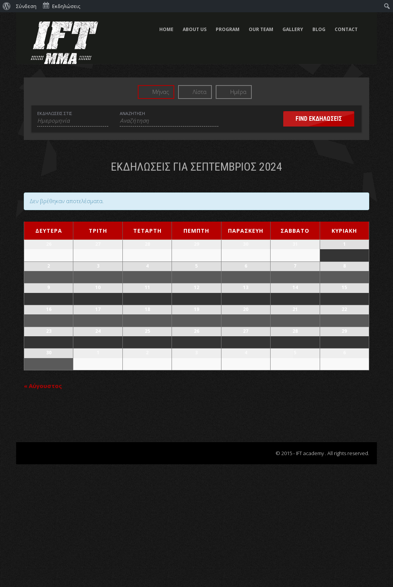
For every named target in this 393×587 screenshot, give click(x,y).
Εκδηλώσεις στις (54, 113)
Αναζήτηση (132, 113)
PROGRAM (227, 29)
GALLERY (292, 29)
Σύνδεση (26, 6)
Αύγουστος (43, 508)
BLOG (318, 29)
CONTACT (346, 29)
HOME (166, 29)
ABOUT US (194, 29)
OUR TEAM (261, 29)
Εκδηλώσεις (61, 5)
